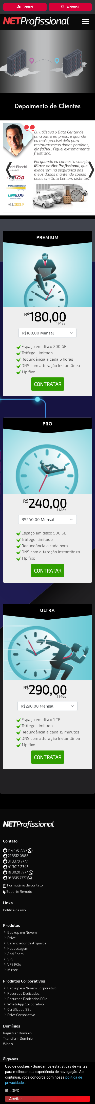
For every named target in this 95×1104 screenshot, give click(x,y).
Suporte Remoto (19, 891)
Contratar (47, 384)
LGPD (12, 1090)
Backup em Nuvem (22, 932)
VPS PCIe (14, 964)
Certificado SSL (19, 1009)
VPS (10, 959)
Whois (8, 1043)
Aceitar (15, 1098)
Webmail (70, 7)
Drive (11, 938)
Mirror (12, 970)
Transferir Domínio (18, 1038)
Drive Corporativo (21, 1015)
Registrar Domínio (17, 1033)
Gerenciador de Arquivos (26, 943)
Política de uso (14, 910)
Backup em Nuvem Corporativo (31, 988)
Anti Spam (15, 954)
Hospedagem (17, 948)
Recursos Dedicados (23, 993)
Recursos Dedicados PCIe (27, 998)
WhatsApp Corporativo (25, 1004)
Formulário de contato (25, 885)
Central (24, 7)
